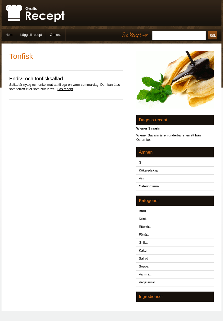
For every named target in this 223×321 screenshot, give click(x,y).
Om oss (55, 35)
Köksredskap (148, 170)
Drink (143, 219)
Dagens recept (153, 119)
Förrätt (144, 235)
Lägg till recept (31, 35)
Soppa (144, 266)
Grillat (143, 242)
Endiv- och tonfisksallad (36, 78)
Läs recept (65, 89)
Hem (8, 35)
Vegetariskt (147, 282)
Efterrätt (145, 227)
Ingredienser (151, 296)
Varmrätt (145, 274)
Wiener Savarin (148, 128)
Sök (213, 36)
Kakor (143, 250)
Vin (141, 178)
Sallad (143, 258)
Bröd (142, 211)
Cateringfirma (149, 186)
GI (140, 162)
